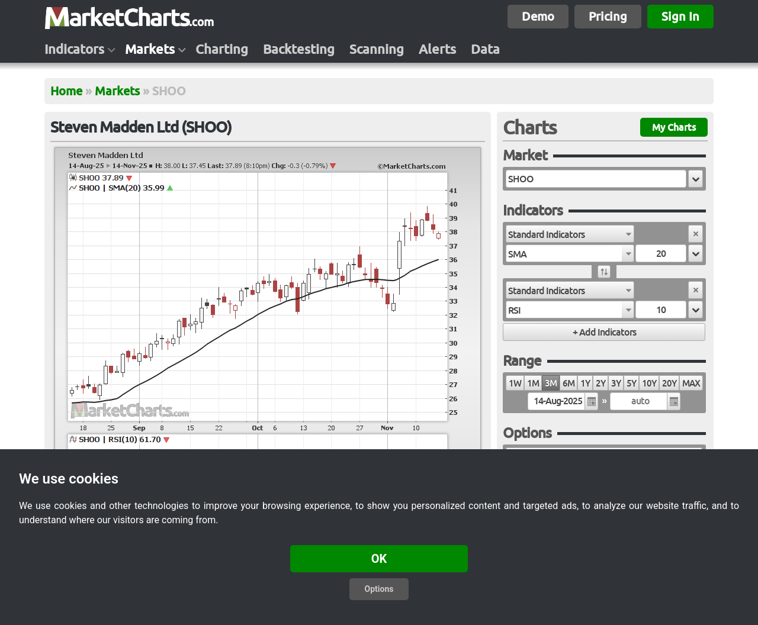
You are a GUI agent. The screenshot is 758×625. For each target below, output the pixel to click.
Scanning (376, 49)
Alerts (437, 49)
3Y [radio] (616, 383)
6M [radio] (568, 383)
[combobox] (570, 234)
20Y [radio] (669, 383)
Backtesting (299, 49)
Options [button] (379, 589)
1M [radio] (533, 383)
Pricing (608, 16)
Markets (150, 49)
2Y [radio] (600, 383)
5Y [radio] (631, 383)
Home (66, 91)
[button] (695, 179)
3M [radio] (551, 383)
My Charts (674, 127)
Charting (221, 49)
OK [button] (379, 559)
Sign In (680, 16)
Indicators (74, 49)
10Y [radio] (649, 383)
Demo (538, 16)
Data (485, 49)
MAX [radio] (691, 383)
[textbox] (596, 179)
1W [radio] (515, 383)
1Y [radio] (585, 383)
